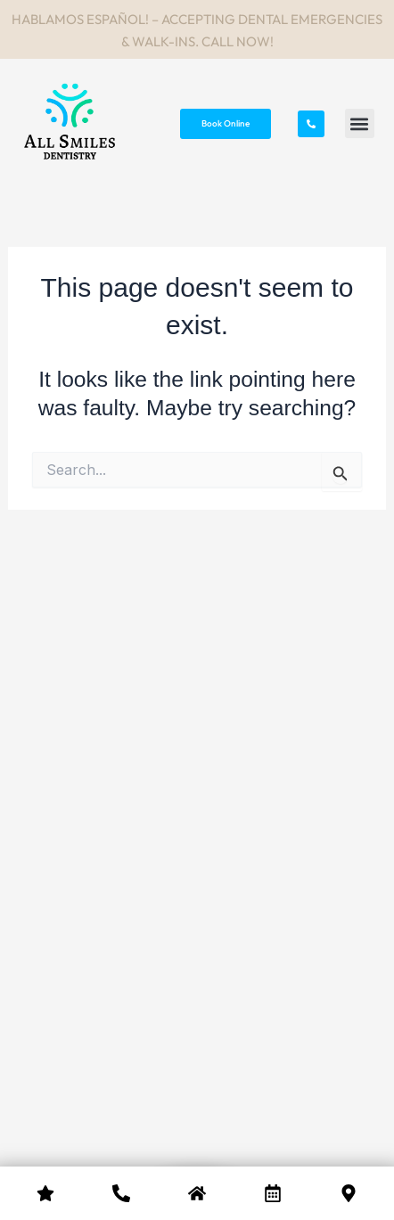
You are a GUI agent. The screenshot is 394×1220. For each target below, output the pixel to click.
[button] (359, 123)
